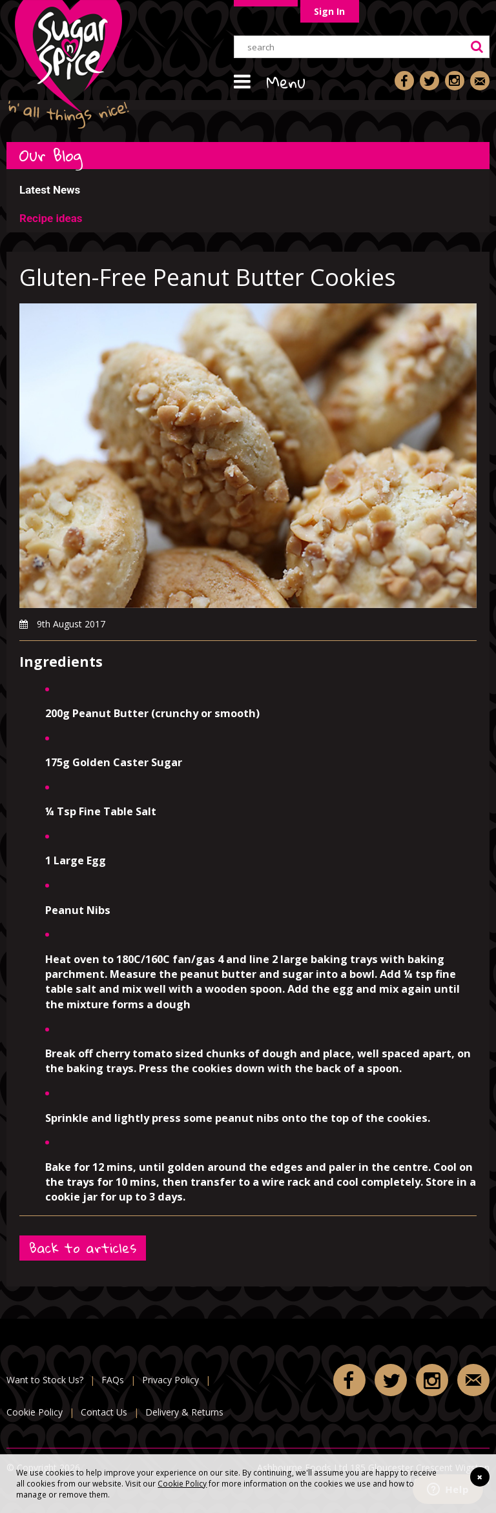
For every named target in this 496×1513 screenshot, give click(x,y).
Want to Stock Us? (44, 1380)
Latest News (49, 189)
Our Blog (51, 154)
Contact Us (104, 1412)
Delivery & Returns (184, 1412)
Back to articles (82, 1248)
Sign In (329, 11)
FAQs (112, 1380)
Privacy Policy (170, 1380)
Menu (285, 82)
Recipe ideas (50, 218)
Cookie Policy (182, 1483)
